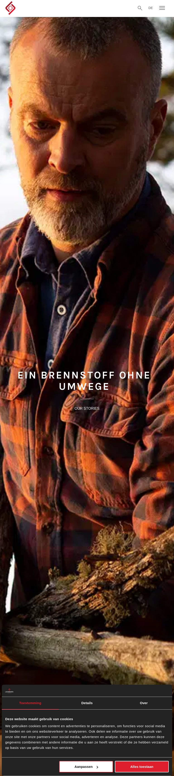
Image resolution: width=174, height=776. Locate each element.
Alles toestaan (141, 767)
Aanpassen (86, 767)
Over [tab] (144, 703)
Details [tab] (87, 703)
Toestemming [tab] (30, 703)
